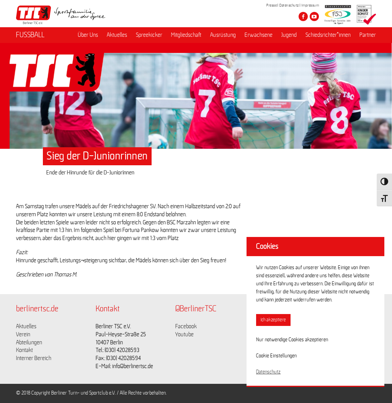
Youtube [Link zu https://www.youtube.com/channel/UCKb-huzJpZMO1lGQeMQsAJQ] (184, 334)
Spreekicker (149, 35)
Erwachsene (259, 35)
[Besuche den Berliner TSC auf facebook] (303, 16)
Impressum (310, 5)
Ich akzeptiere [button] (273, 319)
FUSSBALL (30, 35)
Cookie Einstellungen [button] (276, 356)
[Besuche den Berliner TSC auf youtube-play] (314, 16)
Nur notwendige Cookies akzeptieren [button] (292, 339)
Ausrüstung (223, 35)
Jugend (289, 35)
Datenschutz (289, 5)
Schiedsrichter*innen (328, 35)
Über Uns (88, 35)
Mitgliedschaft (186, 35)
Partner (367, 35)
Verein (23, 334)
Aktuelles (117, 35)
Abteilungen (29, 342)
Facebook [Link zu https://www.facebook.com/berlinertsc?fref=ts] (186, 326)
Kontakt (24, 350)
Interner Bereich (33, 358)
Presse (271, 5)
